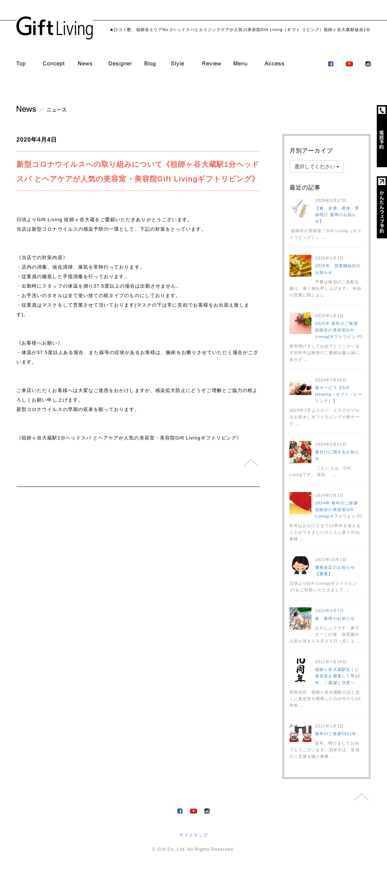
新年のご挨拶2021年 (335, 733)
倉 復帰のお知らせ (335, 618)
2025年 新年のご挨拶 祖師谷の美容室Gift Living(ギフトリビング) (338, 330)
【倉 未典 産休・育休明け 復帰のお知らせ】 (337, 214)
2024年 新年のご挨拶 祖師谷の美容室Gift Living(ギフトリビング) (338, 509)
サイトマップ (193, 835)
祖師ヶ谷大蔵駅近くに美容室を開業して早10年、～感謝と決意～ (337, 676)
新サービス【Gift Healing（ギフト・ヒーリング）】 (338, 394)
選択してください (317, 166)
